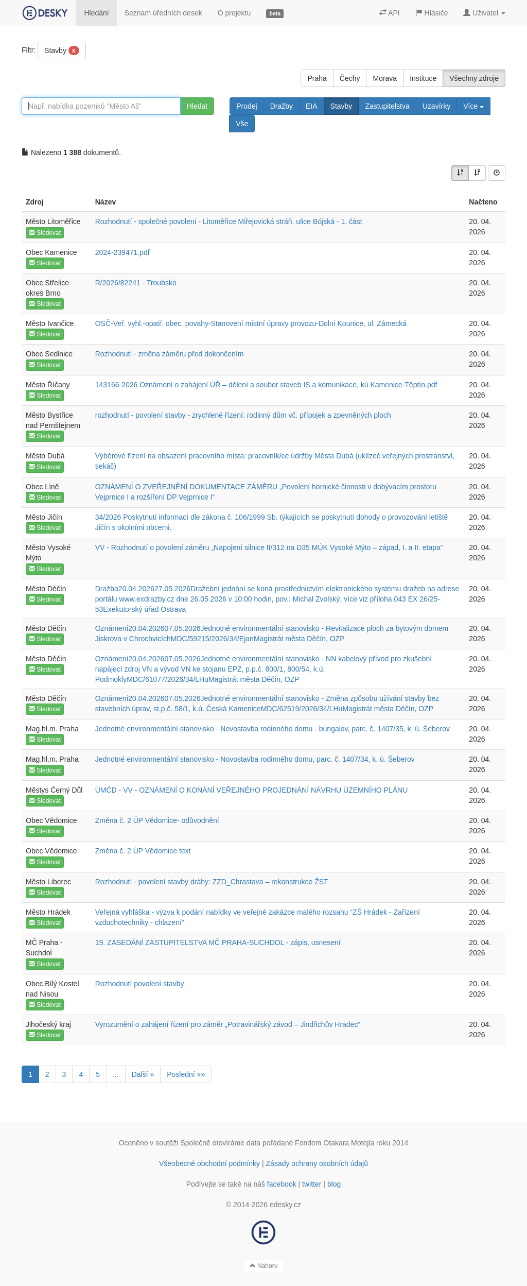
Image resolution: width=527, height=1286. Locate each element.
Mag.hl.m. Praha (52, 729)
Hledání (96, 13)
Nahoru (264, 1266)
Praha (316, 78)
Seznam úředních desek (163, 13)
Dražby (281, 106)
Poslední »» (186, 1074)
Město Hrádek (48, 912)
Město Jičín (44, 517)
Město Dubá (45, 456)
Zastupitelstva (387, 106)
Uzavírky (436, 106)
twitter (311, 1184)
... (116, 1074)
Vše (242, 123)
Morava (385, 78)
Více (473, 106)
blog (334, 1184)
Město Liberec (48, 882)
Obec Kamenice (51, 252)
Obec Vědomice (51, 820)
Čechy (350, 78)
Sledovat (45, 232)
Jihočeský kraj (48, 1024)
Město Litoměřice (53, 221)
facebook (281, 1184)
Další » (143, 1074)
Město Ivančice (50, 323)
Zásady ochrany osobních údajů (317, 1163)
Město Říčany (48, 385)
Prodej (246, 106)
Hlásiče (431, 13)
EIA (312, 106)
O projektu (234, 13)
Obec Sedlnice (49, 354)
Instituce (423, 78)
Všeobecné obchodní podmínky (209, 1163)
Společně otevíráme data (221, 1143)
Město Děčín (46, 589)
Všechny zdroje (474, 78)
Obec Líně (42, 487)
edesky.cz (285, 1205)
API (389, 13)
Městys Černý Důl (54, 790)
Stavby (61, 50)
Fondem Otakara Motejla (334, 1143)
